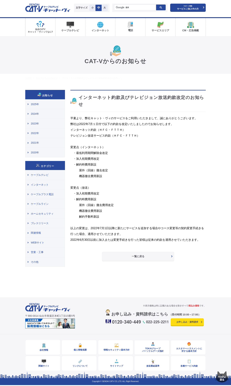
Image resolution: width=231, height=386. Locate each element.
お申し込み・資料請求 (187, 322)
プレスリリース (40, 223)
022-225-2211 (157, 322)
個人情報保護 (79, 350)
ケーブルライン (40, 203)
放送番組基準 (151, 366)
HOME (28, 78)
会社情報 (43, 350)
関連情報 (36, 232)
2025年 (35, 104)
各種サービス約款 (188, 366)
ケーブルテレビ (40, 174)
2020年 (35, 152)
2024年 (35, 113)
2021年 (35, 142)
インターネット (40, 184)
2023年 (35, 123)
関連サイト (43, 366)
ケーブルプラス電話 (42, 194)
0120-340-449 (126, 322)
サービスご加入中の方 (188, 7)
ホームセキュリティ (42, 213)
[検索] (134, 7)
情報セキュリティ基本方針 (115, 350)
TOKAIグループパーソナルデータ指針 (152, 350)
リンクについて (79, 366)
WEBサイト (37, 242)
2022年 (35, 133)
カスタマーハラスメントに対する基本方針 (188, 350)
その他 (34, 261)
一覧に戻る (138, 256)
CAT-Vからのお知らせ (46, 78)
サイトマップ (115, 366)
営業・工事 (37, 252)
